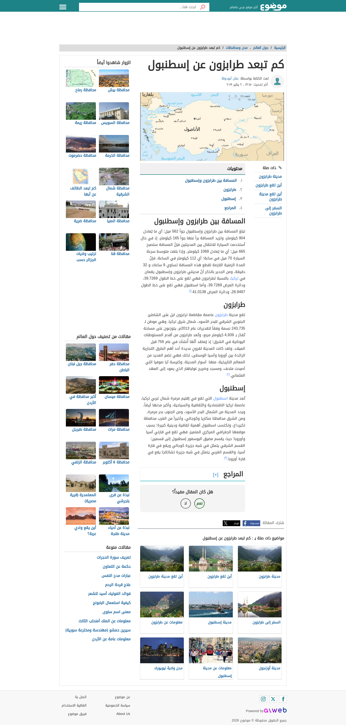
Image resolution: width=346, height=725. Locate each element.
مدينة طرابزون (270, 176)
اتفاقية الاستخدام (74, 705)
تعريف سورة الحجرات (114, 557)
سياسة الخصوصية (117, 705)
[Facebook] (283, 699)
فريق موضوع (77, 714)
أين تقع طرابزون (269, 185)
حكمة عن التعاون (117, 566)
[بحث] (202, 7)
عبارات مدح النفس (116, 575)
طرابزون (221, 314)
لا (185, 503)
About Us (123, 714)
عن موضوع (122, 697)
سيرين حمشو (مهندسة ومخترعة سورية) (98, 630)
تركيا (234, 278)
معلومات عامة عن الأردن (111, 639)
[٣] (225, 457)
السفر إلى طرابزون (273, 210)
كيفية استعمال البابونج (112, 603)
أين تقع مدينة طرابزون (270, 196)
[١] (190, 290)
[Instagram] (263, 699)
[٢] (228, 374)
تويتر (236, 523)
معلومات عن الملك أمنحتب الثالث (105, 621)
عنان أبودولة (230, 78)
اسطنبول (220, 398)
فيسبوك (254, 523)
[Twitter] (273, 699)
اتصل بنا (80, 697)
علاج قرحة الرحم (118, 585)
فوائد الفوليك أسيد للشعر (109, 593)
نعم (199, 503)
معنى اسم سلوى (116, 612)
